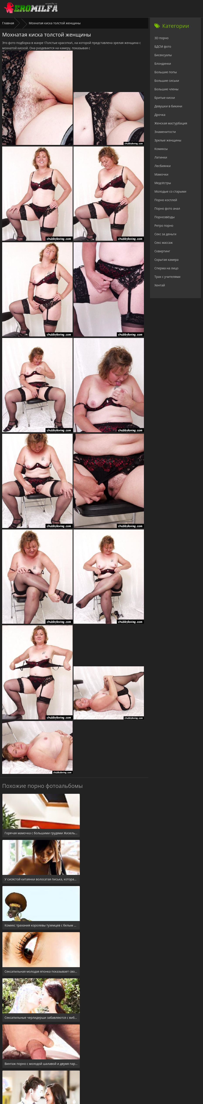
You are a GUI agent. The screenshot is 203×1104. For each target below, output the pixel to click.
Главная (8, 23)
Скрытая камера (166, 260)
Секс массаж (163, 242)
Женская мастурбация (170, 123)
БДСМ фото (162, 46)
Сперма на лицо (166, 268)
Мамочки (161, 174)
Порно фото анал (167, 208)
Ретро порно (163, 225)
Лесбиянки (162, 166)
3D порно (161, 38)
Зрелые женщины (167, 140)
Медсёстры (162, 183)
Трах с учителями (167, 277)
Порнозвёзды (164, 217)
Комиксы (161, 149)
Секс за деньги (165, 234)
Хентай (159, 285)
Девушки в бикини (168, 106)
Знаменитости (165, 132)
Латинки (160, 157)
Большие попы (165, 72)
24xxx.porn (92, 1077)
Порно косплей (165, 200)
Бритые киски (164, 98)
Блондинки (162, 63)
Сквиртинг (162, 251)
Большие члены (166, 89)
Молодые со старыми (170, 191)
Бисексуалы (163, 55)
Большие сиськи (166, 80)
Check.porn (111, 1077)
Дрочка (159, 115)
